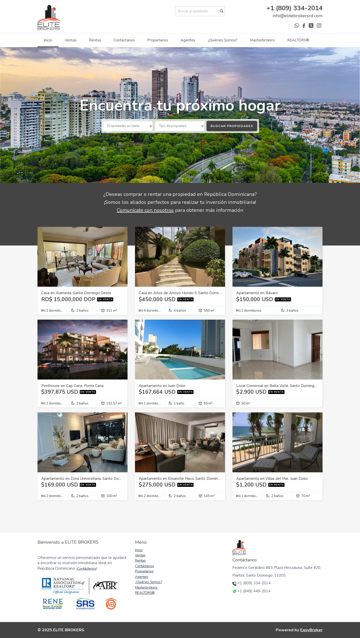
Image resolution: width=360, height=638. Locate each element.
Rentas (95, 40)
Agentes (187, 40)
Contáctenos (86, 568)
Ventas (70, 40)
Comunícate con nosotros (145, 210)
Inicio (48, 40)
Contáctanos (124, 40)
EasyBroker (311, 630)
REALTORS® (298, 40)
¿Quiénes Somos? (223, 40)
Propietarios (157, 40)
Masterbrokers (262, 40)
